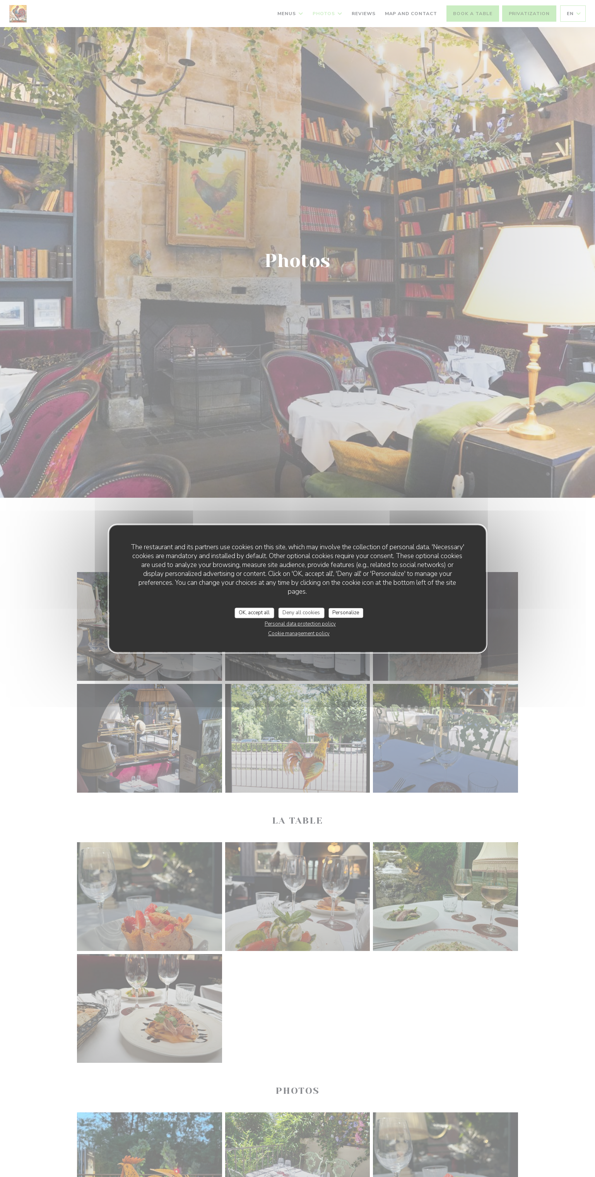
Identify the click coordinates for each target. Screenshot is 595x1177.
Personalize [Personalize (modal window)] (345, 612)
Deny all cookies (301, 612)
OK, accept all (254, 612)
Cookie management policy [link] (299, 633)
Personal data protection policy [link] (300, 623)
